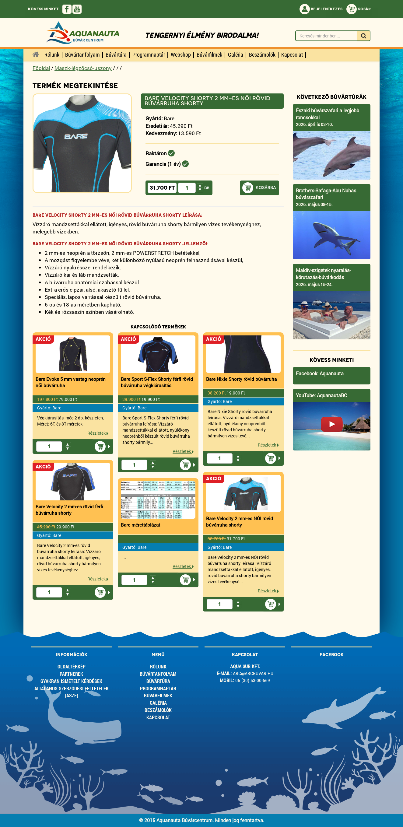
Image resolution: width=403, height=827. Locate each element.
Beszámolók (158, 710)
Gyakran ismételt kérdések (71, 681)
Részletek (98, 433)
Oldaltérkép (72, 666)
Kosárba (266, 187)
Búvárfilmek (158, 695)
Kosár (358, 9)
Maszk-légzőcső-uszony (83, 68)
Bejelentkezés (321, 9)
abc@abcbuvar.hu (253, 673)
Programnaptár (158, 688)
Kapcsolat (158, 717)
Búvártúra (158, 681)
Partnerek (71, 674)
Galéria (158, 702)
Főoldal (41, 68)
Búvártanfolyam (158, 674)
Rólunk (158, 666)
